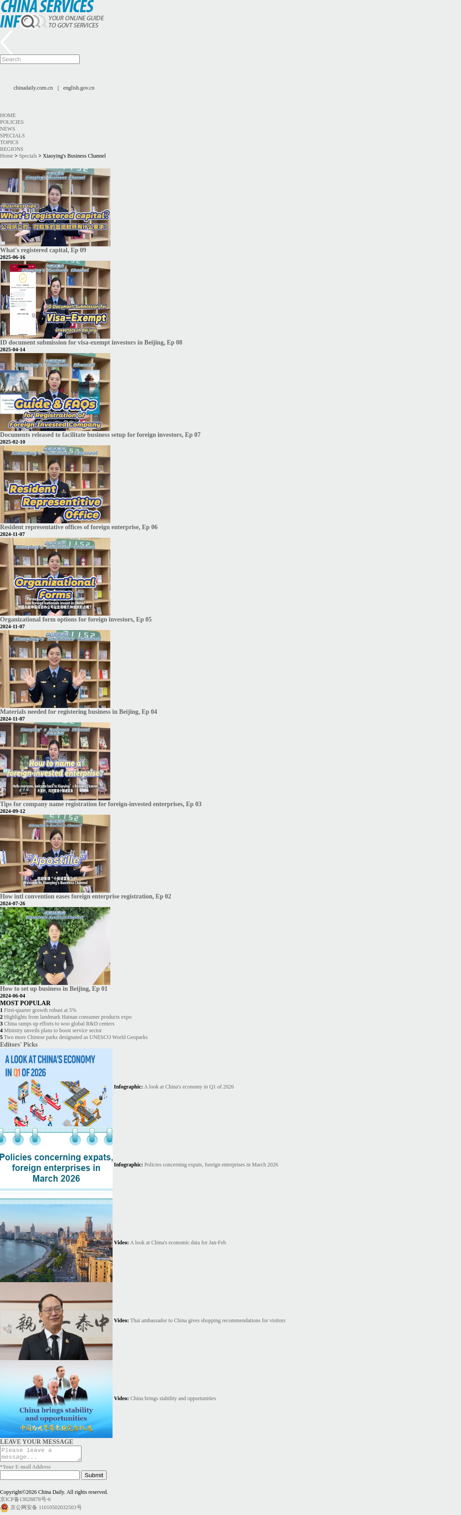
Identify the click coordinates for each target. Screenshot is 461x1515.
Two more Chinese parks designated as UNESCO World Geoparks (76, 1037)
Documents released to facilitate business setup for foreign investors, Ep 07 (100, 434)
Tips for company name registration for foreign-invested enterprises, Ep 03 (101, 803)
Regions (11, 149)
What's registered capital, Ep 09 (43, 250)
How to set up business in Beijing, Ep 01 (54, 988)
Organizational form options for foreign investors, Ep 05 (76, 619)
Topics (9, 142)
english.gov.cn (79, 88)
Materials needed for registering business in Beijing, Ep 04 (78, 711)
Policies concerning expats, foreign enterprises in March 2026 (211, 1164)
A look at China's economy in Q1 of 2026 (189, 1087)
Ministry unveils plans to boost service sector (53, 1030)
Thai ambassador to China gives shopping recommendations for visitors (207, 1320)
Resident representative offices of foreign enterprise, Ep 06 (79, 527)
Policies (12, 122)
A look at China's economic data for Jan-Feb (178, 1242)
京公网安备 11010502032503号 (46, 1510)
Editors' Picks (19, 1044)
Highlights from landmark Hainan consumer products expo (67, 1017)
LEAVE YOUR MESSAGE (36, 1441)
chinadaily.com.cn (33, 88)
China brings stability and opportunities (173, 1398)
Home (8, 115)
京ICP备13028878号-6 (25, 1502)
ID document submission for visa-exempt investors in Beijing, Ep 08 (91, 342)
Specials (12, 135)
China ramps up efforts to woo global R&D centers (59, 1024)
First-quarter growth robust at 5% (40, 1010)
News (7, 129)
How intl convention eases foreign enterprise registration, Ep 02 (85, 896)
